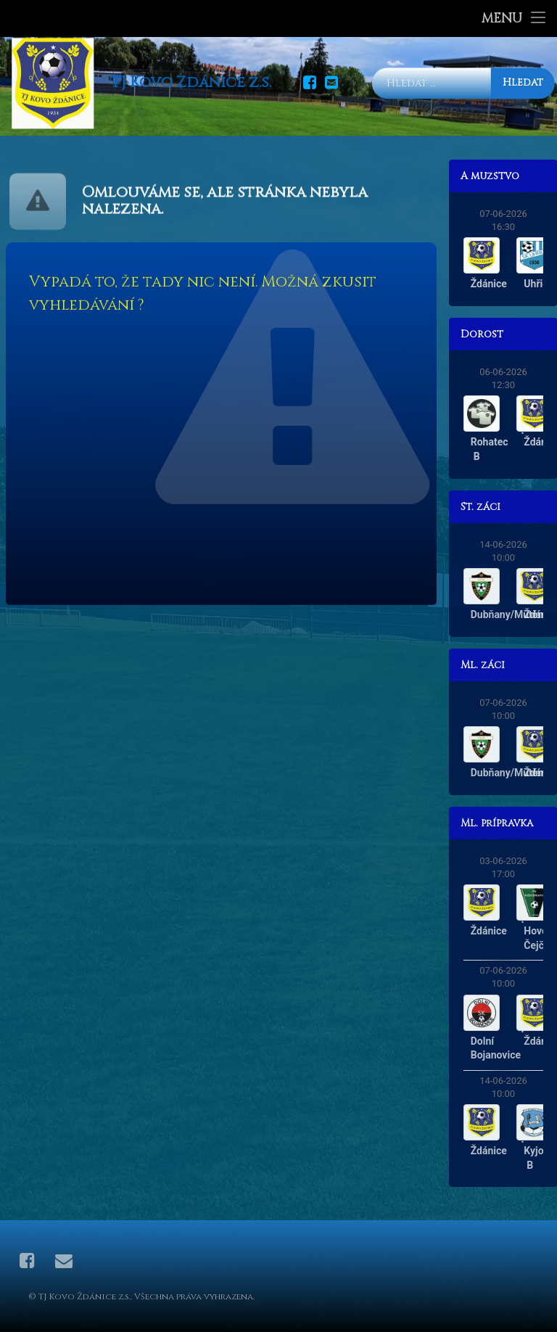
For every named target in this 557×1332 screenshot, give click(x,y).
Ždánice (519, 283)
